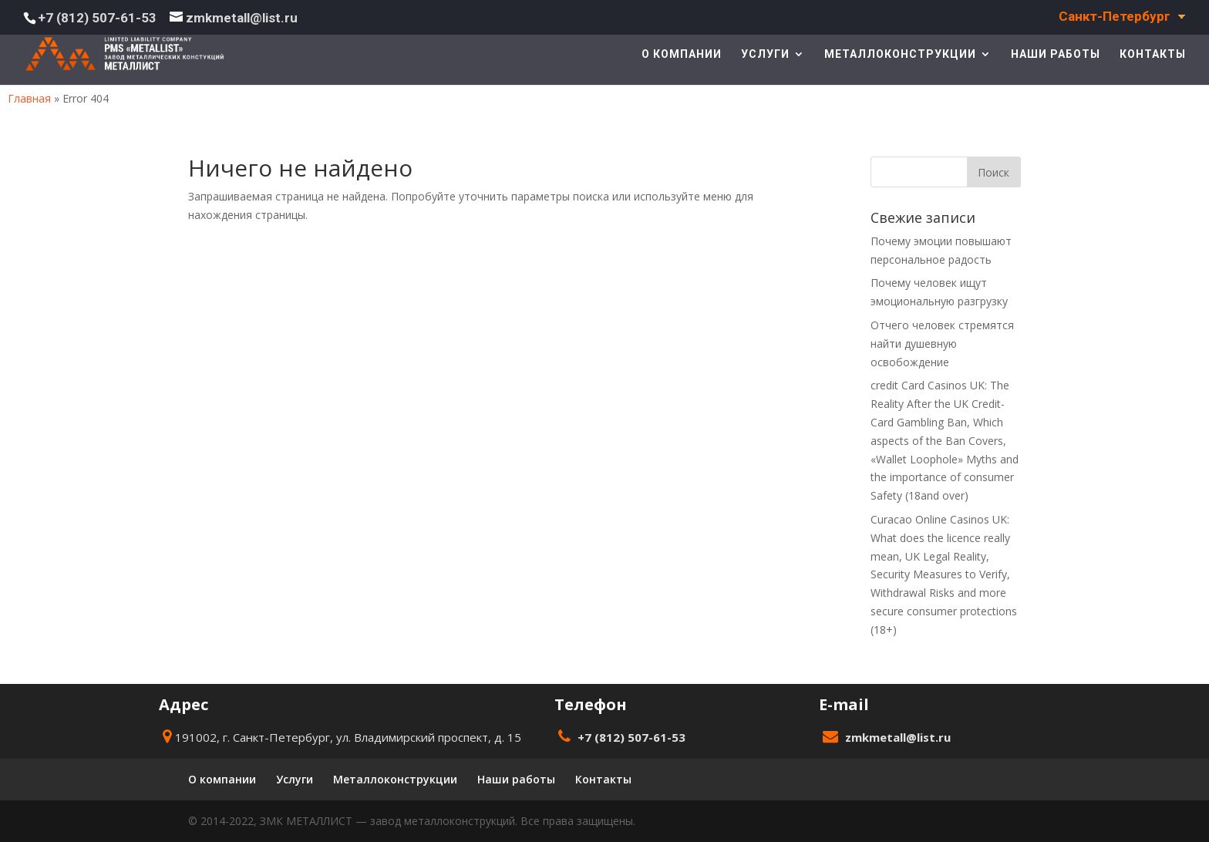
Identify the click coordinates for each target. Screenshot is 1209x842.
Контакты (1153, 54)
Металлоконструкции (900, 54)
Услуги (765, 54)
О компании (682, 54)
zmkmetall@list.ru (898, 737)
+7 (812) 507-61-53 (97, 17)
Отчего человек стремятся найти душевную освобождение (942, 343)
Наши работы (1055, 54)
